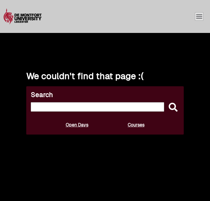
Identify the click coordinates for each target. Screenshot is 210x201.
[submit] (171, 107)
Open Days (77, 125)
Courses (136, 125)
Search (42, 95)
